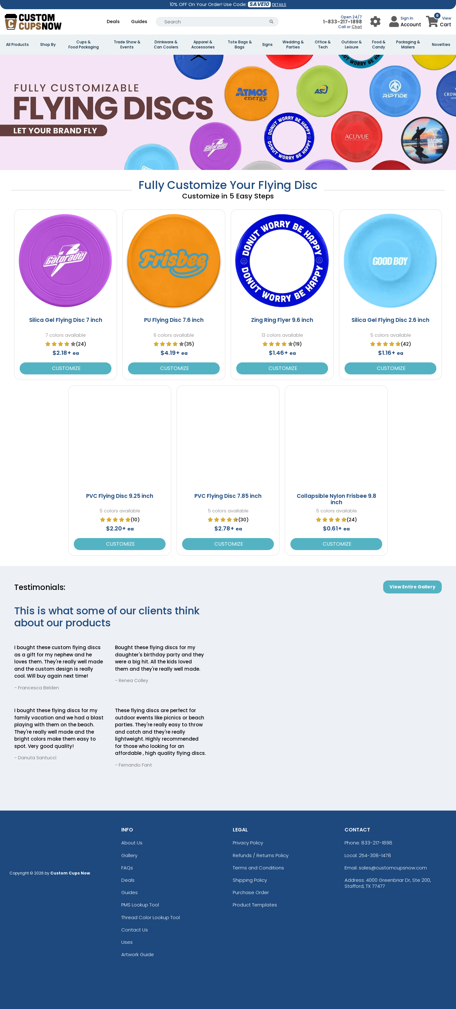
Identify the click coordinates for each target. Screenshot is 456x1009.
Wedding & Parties (293, 45)
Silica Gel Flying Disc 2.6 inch (390, 320)
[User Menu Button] (375, 22)
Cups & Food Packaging (83, 45)
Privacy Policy (248, 842)
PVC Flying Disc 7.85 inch (228, 496)
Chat (357, 26)
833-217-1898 (376, 842)
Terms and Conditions (258, 867)
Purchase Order (251, 892)
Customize (66, 368)
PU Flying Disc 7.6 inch (174, 320)
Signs (267, 44)
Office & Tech (323, 45)
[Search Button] (271, 21)
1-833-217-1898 (342, 21)
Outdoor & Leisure (351, 45)
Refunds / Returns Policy (260, 855)
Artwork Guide (137, 954)
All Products (17, 44)
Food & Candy (378, 45)
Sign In (407, 18)
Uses (127, 942)
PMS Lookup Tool (140, 904)
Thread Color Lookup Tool (150, 917)
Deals (113, 21)
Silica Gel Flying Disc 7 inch (65, 320)
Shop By (48, 44)
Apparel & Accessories (203, 45)
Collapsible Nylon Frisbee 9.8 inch (336, 499)
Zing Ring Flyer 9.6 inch (282, 320)
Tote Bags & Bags (240, 45)
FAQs (127, 867)
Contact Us (134, 929)
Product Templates (255, 904)
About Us (131, 842)
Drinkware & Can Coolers (166, 45)
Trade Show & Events (127, 45)
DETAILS (279, 4)
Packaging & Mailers (408, 45)
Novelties (441, 44)
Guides (139, 21)
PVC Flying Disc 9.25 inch (119, 496)
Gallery (129, 855)
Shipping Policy (250, 880)
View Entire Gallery (412, 587)
